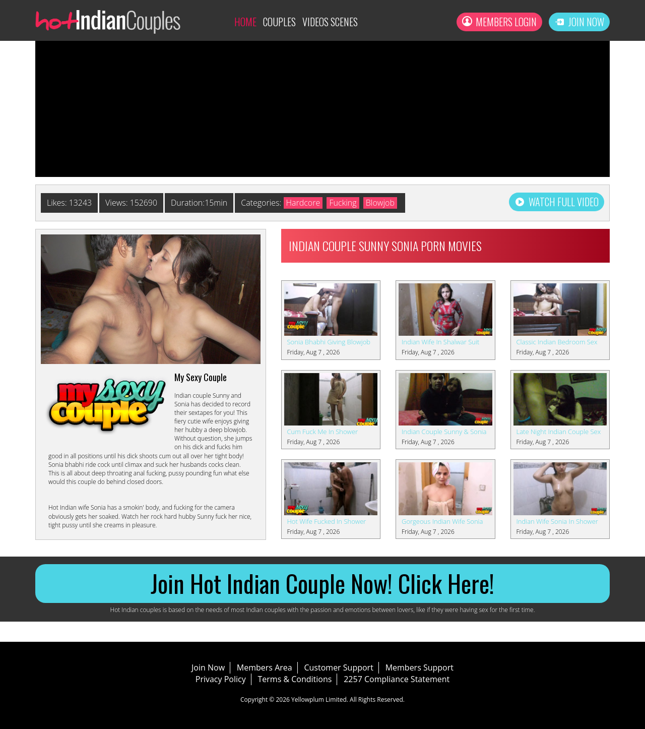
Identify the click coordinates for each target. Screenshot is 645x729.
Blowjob (380, 202)
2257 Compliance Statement (396, 679)
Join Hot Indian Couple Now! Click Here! (322, 583)
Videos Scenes (330, 21)
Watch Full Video (556, 201)
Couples (279, 21)
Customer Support (338, 667)
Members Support (419, 667)
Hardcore (304, 202)
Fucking (343, 202)
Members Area (264, 667)
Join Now (579, 21)
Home (245, 21)
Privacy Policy (221, 679)
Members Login (499, 21)
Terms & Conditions (295, 679)
